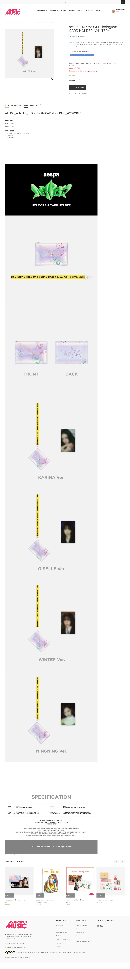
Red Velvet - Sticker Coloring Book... (75, 901)
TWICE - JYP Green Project (104, 900)
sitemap (58, 946)
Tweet (72, 36)
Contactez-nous (61, 936)
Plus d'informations (13, 105)
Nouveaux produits (62, 929)
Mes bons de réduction (83, 941)
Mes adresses (80, 932)
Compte (8, 2)
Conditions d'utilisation (63, 939)
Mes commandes (81, 925)
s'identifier (71, 2)
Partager (81, 36)
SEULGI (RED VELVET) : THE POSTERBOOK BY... (44, 901)
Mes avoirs (79, 929)
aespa (104, 63)
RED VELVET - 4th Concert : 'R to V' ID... (15, 901)
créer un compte (80, 2)
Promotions (59, 925)
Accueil (7, 22)
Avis (41, 104)
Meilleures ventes (61, 932)
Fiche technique (30, 105)
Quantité (72, 80)
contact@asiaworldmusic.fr (20, 947)
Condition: (74, 51)
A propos (58, 943)
